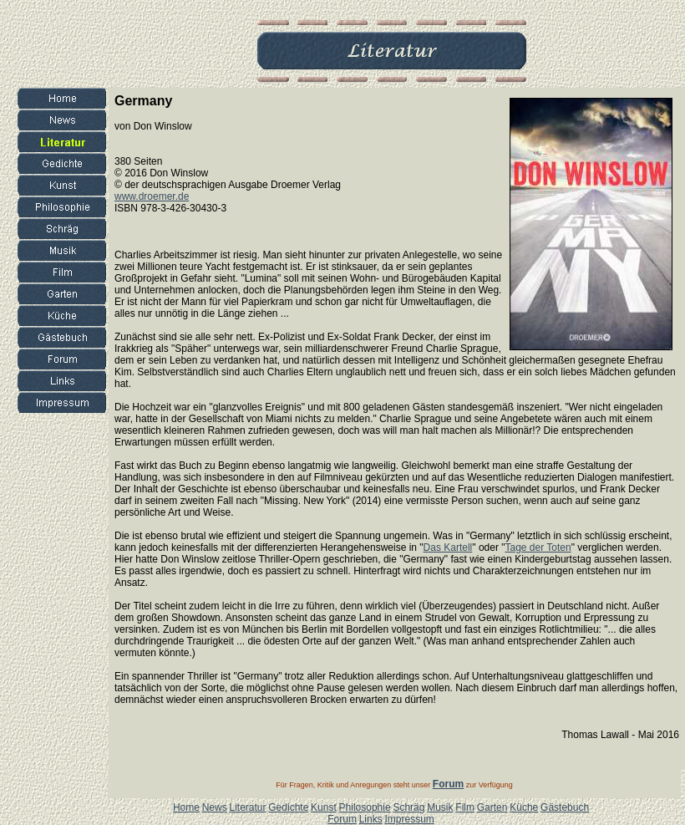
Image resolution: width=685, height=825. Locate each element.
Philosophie (365, 807)
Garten (492, 807)
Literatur (247, 807)
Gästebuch (564, 807)
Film (464, 807)
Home (186, 807)
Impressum (409, 819)
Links (371, 819)
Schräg (408, 807)
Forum (342, 819)
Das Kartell (448, 547)
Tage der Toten (538, 547)
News (214, 807)
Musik (440, 807)
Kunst (324, 807)
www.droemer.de (151, 196)
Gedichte (288, 807)
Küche (524, 807)
